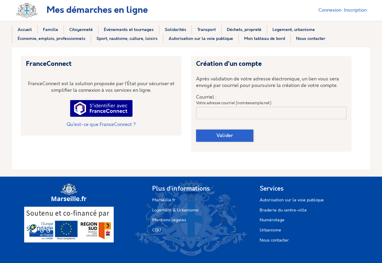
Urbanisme (270, 230)
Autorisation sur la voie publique (292, 200)
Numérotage (272, 220)
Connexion (329, 10)
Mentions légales (169, 220)
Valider (224, 135)
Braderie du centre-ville (283, 210)
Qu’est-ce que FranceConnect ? (101, 124)
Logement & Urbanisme (175, 210)
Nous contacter (274, 240)
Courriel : (206, 97)
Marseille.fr (163, 200)
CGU (156, 230)
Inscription (355, 10)
